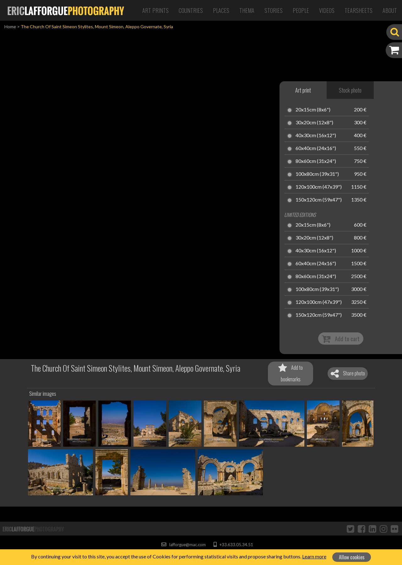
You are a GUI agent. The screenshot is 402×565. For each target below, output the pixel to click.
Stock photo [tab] (350, 90)
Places (221, 10)
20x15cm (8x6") (313, 109)
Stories (273, 10)
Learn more (314, 556)
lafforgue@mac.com (183, 544)
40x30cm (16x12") (316, 135)
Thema (246, 10)
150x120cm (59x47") (319, 199)
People (301, 10)
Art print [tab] (303, 90)
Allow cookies (352, 557)
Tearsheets (358, 10)
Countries (191, 10)
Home (10, 26)
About (390, 10)
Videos (326, 10)
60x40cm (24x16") (316, 148)
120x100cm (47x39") (319, 187)
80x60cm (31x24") (316, 161)
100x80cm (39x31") (317, 174)
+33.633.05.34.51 (233, 544)
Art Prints (155, 10)
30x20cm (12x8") (314, 122)
